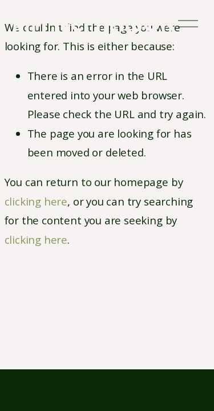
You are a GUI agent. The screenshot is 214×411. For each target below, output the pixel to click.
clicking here (36, 201)
